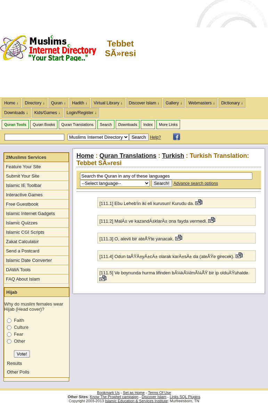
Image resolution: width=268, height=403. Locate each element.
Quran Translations (77, 124)
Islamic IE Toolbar (23, 185)
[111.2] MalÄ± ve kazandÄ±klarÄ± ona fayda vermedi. (153, 221)
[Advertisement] (202, 48)
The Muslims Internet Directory (52, 48)
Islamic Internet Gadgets (30, 213)
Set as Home (134, 393)
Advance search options (195, 183)
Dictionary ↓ (232, 103)
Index (148, 124)
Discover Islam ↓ (144, 103)
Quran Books (44, 124)
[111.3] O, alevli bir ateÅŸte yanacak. (137, 238)
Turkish (173, 155)
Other (19, 341)
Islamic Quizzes (22, 222)
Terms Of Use (159, 393)
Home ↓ (11, 103)
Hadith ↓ (79, 103)
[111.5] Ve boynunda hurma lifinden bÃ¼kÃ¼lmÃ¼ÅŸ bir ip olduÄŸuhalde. (174, 272)
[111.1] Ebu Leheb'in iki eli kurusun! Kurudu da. (147, 203)
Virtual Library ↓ (108, 103)
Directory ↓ (34, 103)
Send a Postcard (22, 251)
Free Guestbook (22, 204)
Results (14, 363)
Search (106, 124)
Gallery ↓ (174, 103)
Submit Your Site (22, 176)
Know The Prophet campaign (114, 397)
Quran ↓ (58, 103)
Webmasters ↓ (201, 103)
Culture (21, 327)
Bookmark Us (108, 393)
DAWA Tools (18, 269)
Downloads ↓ (16, 112)
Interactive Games (24, 194)
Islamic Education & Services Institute (136, 401)
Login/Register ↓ (81, 112)
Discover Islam (154, 397)
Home (85, 155)
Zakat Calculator (22, 241)
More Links (168, 124)
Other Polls (18, 372)
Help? (155, 137)
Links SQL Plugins (185, 397)
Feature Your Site (23, 166)
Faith (19, 320)
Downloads (127, 124)
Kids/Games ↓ (47, 112)
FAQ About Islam (23, 279)
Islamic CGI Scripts (25, 232)
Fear (18, 334)
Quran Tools (15, 124)
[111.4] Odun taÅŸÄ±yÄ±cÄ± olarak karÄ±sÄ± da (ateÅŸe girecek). (167, 256)
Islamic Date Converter (29, 260)
